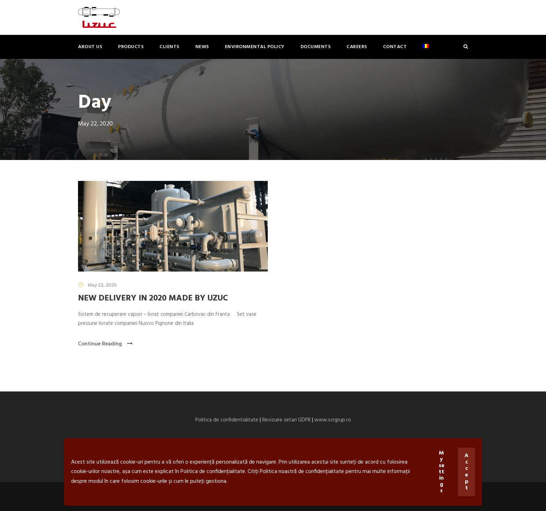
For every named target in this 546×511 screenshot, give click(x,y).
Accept (466, 472)
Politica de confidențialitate (212, 471)
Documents (316, 47)
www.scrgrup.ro (332, 420)
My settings (441, 472)
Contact (395, 47)
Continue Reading (105, 344)
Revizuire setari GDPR (286, 420)
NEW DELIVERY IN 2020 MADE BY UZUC (153, 298)
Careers (356, 47)
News (202, 47)
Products (130, 47)
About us (90, 47)
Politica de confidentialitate (226, 420)
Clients (169, 47)
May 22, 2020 (102, 285)
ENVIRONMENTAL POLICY (254, 47)
